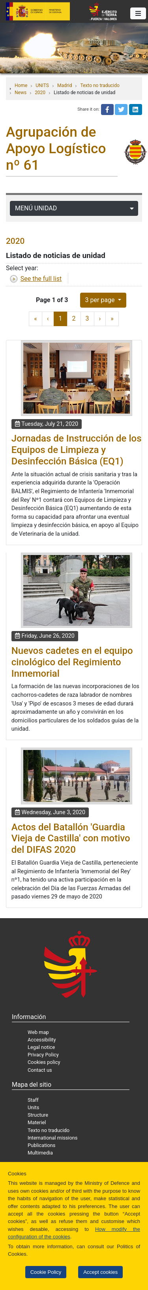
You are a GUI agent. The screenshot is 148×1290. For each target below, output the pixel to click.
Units (33, 1107)
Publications (41, 1145)
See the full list (41, 278)
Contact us (40, 1070)
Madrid (64, 85)
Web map (38, 1032)
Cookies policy (44, 1062)
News (20, 92)
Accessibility (42, 1040)
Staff (33, 1100)
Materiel (37, 1122)
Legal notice (41, 1047)
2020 (40, 92)
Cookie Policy (45, 1272)
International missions (52, 1138)
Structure (38, 1115)
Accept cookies (100, 1272)
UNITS (42, 85)
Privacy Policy (43, 1055)
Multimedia (40, 1153)
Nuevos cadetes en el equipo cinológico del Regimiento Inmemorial (72, 662)
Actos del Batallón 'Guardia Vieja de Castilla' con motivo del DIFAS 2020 (70, 839)
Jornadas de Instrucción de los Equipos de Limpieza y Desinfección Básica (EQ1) (76, 450)
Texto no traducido (99, 85)
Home (21, 85)
